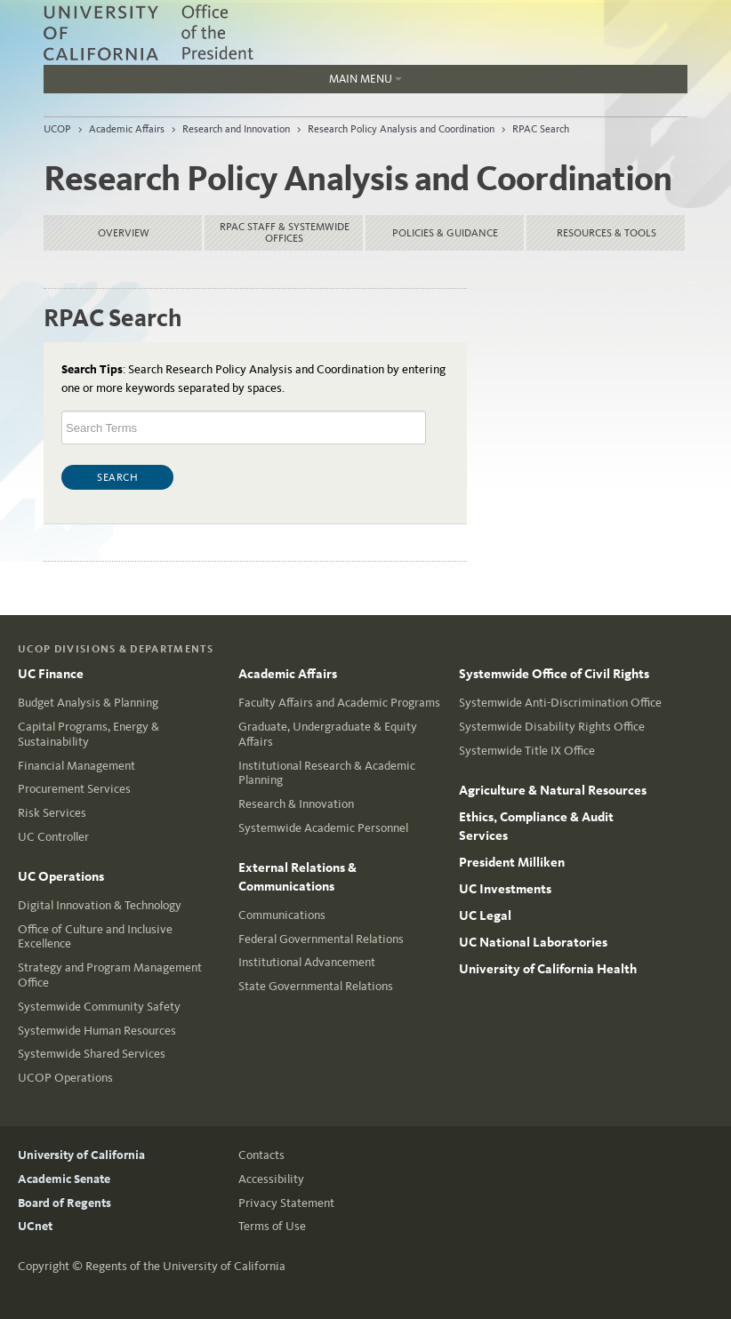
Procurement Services (74, 788)
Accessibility (271, 1179)
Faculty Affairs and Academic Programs (339, 702)
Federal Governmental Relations (321, 939)
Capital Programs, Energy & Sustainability (88, 734)
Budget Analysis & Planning (88, 702)
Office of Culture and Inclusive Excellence (95, 937)
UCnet (35, 1226)
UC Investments (505, 889)
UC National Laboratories (533, 942)
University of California (81, 1155)
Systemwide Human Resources (97, 1030)
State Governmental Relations (315, 986)
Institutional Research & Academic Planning (326, 773)
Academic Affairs (127, 129)
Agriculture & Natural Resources (553, 790)
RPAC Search (540, 129)
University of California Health (548, 969)
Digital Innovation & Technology (99, 905)
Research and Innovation (236, 129)
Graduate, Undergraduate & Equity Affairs (327, 734)
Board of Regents (64, 1203)
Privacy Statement (286, 1203)
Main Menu (223, 82)
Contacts (261, 1155)
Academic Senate (64, 1179)
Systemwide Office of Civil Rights (554, 674)
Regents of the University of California (185, 1266)
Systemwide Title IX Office (527, 750)
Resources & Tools (606, 233)
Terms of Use (272, 1226)
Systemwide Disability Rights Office (552, 726)
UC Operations (61, 876)
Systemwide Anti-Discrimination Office (560, 702)
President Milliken (512, 862)
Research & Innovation (296, 803)
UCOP (57, 129)
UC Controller (53, 836)
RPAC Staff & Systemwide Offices (284, 232)
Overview (123, 233)
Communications (281, 915)
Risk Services (52, 812)
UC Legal (485, 915)
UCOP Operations (65, 1077)
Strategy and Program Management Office (110, 975)
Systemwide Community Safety (99, 1006)
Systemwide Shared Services (91, 1053)
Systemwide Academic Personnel (323, 827)
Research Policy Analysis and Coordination (401, 129)
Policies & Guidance (445, 233)
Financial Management (76, 765)
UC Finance (51, 674)
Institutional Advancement (306, 962)
